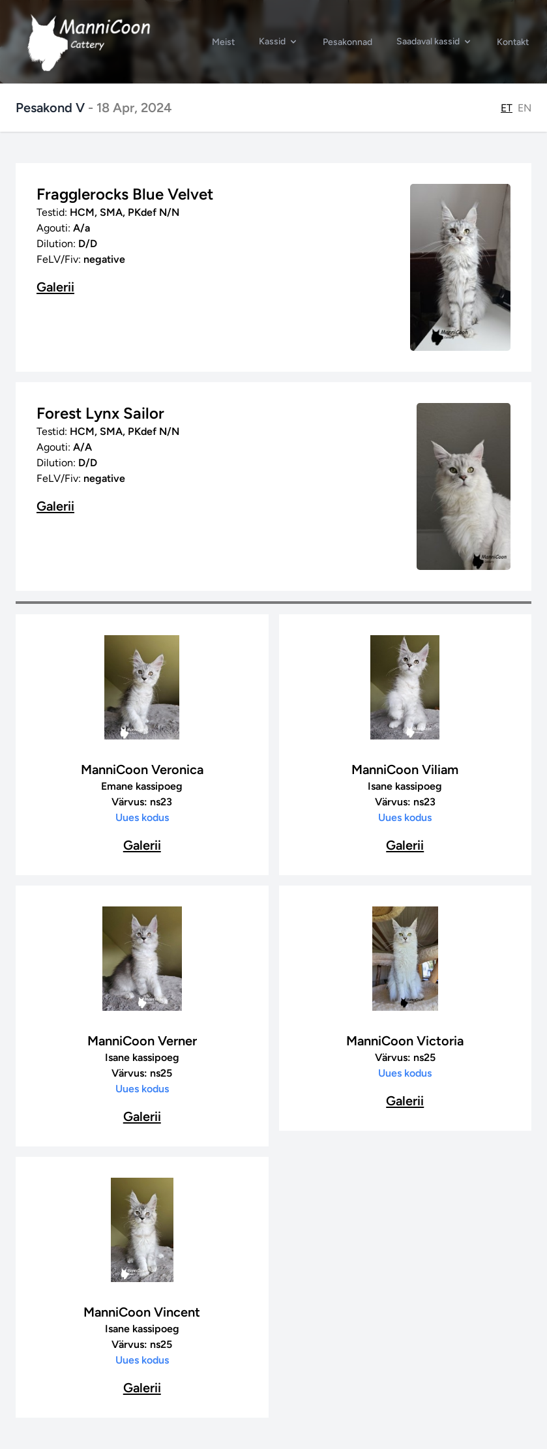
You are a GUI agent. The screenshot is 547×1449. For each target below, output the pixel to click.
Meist (223, 42)
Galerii (55, 287)
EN (524, 108)
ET (506, 108)
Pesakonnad (347, 42)
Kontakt (513, 42)
